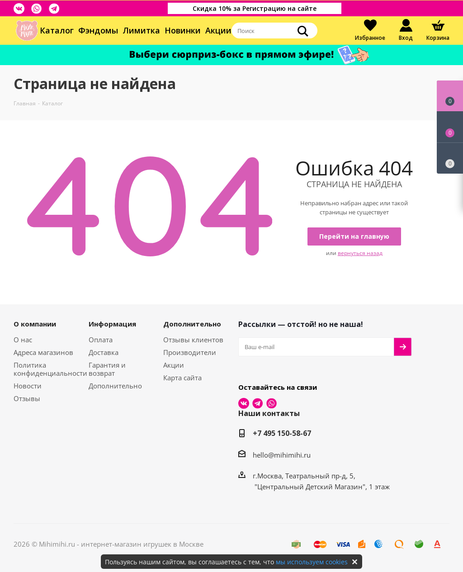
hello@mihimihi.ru (282, 454)
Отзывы (27, 398)
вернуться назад (360, 253)
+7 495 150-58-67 (282, 433)
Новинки (183, 30)
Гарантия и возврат (107, 369)
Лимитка (141, 30)
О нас (23, 339)
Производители (189, 352)
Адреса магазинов (43, 352)
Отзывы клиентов (193, 339)
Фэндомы (98, 30)
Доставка (103, 352)
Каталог (57, 30)
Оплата (101, 339)
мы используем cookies (312, 562)
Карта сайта (182, 377)
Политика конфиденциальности (50, 369)
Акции (218, 30)
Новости (28, 385)
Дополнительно (115, 385)
